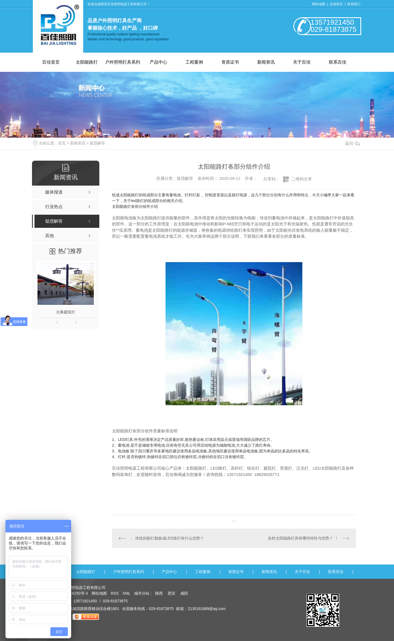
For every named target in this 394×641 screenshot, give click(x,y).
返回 (352, 143)
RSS (115, 593)
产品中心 (158, 62)
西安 (171, 593)
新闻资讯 (266, 62)
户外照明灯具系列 (122, 62)
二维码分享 (301, 179)
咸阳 (184, 593)
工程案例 (194, 62)
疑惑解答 (97, 143)
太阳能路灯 (87, 62)
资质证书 (230, 62)
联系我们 (353, 4)
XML (127, 593)
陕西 (159, 593)
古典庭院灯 (65, 312)
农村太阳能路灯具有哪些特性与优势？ (300, 538)
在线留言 (337, 4)
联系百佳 (337, 62)
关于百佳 (302, 62)
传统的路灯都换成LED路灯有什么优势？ (169, 538)
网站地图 (318, 4)
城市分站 (141, 593)
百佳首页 (51, 62)
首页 (62, 143)
